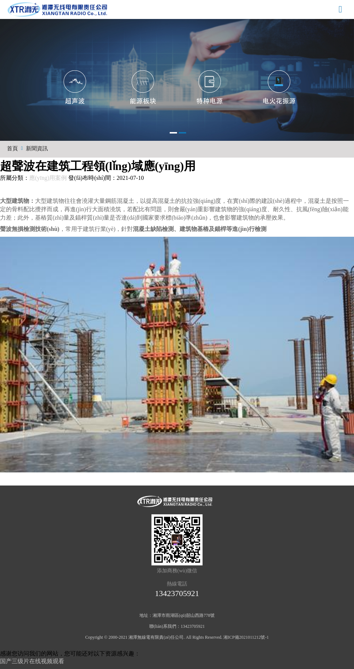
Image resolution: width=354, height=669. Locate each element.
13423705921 (177, 593)
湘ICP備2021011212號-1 (246, 637)
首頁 (12, 148)
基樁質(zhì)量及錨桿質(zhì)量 (72, 217)
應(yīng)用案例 (48, 178)
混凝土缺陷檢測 (153, 229)
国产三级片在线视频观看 (32, 661)
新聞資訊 (37, 148)
